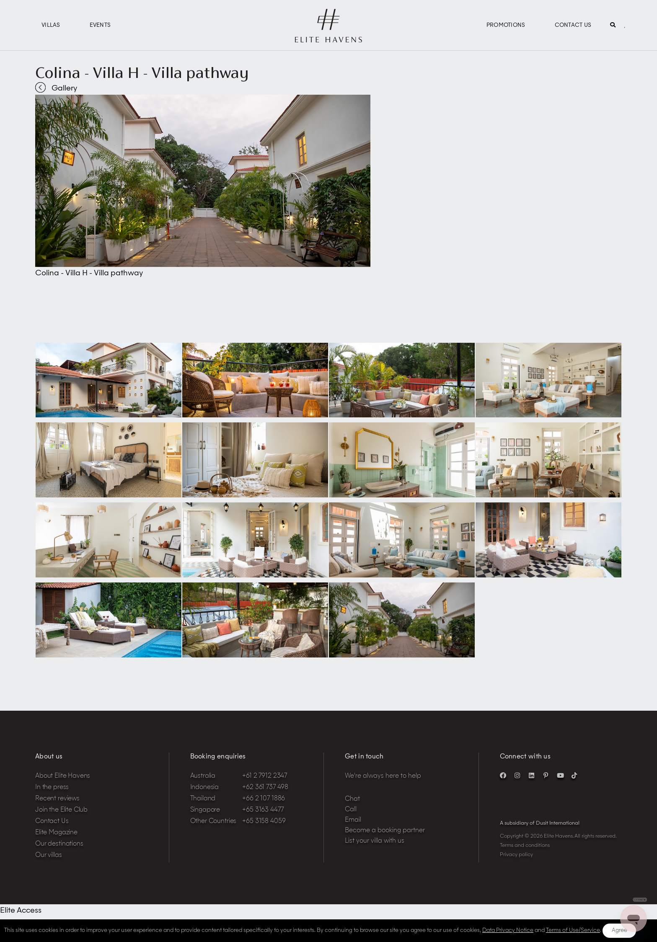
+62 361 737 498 (265, 787)
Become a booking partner (385, 831)
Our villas (48, 855)
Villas (50, 25)
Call (351, 810)
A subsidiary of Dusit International (539, 823)
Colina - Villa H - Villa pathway (141, 72)
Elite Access (20, 910)
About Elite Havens (62, 776)
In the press (52, 787)
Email (353, 820)
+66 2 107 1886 (263, 799)
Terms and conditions (525, 845)
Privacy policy (516, 854)
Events (100, 25)
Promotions (505, 25)
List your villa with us (374, 841)
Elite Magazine (56, 833)
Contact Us (573, 25)
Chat (352, 799)
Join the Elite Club (61, 810)
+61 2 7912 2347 (264, 776)
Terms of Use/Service (573, 930)
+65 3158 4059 (263, 821)
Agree (619, 930)
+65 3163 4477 (262, 810)
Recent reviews (57, 799)
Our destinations (59, 844)
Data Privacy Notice (507, 930)
